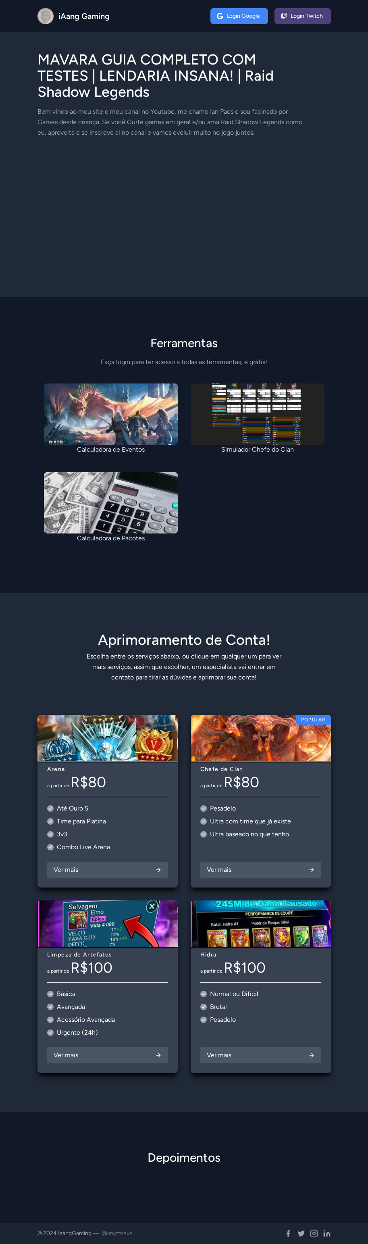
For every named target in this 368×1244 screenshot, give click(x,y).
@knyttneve (117, 1233)
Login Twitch (302, 16)
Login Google (238, 16)
